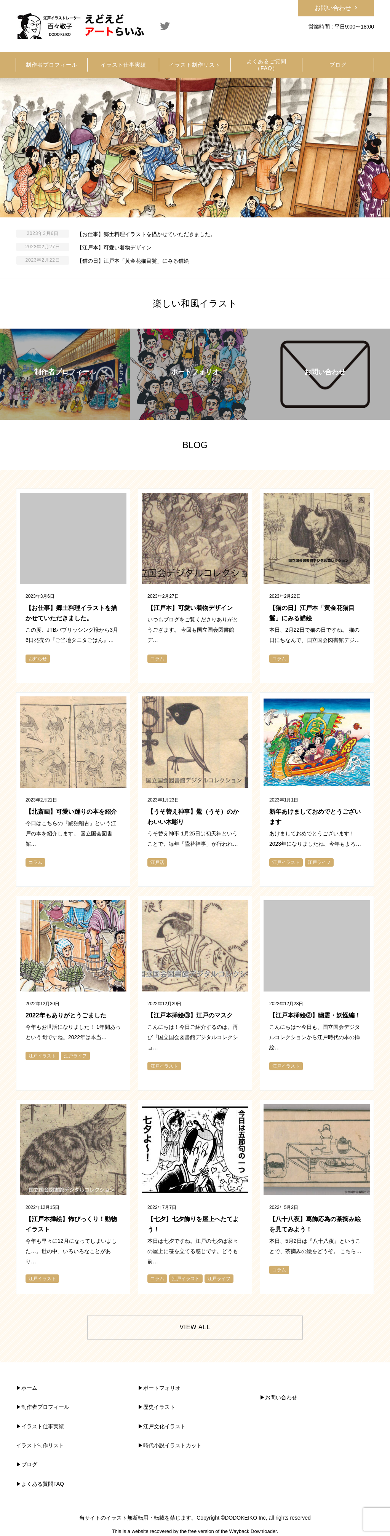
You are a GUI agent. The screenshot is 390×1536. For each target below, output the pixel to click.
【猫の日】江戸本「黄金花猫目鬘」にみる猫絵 (133, 261)
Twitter (165, 26)
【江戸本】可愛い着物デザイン (114, 247)
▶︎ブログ (26, 1464)
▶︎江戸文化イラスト (162, 1426)
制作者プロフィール (45, 1407)
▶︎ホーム (26, 1388)
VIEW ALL (195, 1327)
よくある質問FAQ (42, 1484)
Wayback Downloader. (253, 1531)
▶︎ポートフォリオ (159, 1388)
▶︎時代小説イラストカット (170, 1445)
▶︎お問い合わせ (278, 1397)
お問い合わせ (333, 8)
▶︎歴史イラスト (156, 1407)
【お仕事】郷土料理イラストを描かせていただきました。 (146, 234)
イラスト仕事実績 (42, 1426)
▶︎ (18, 1407)
